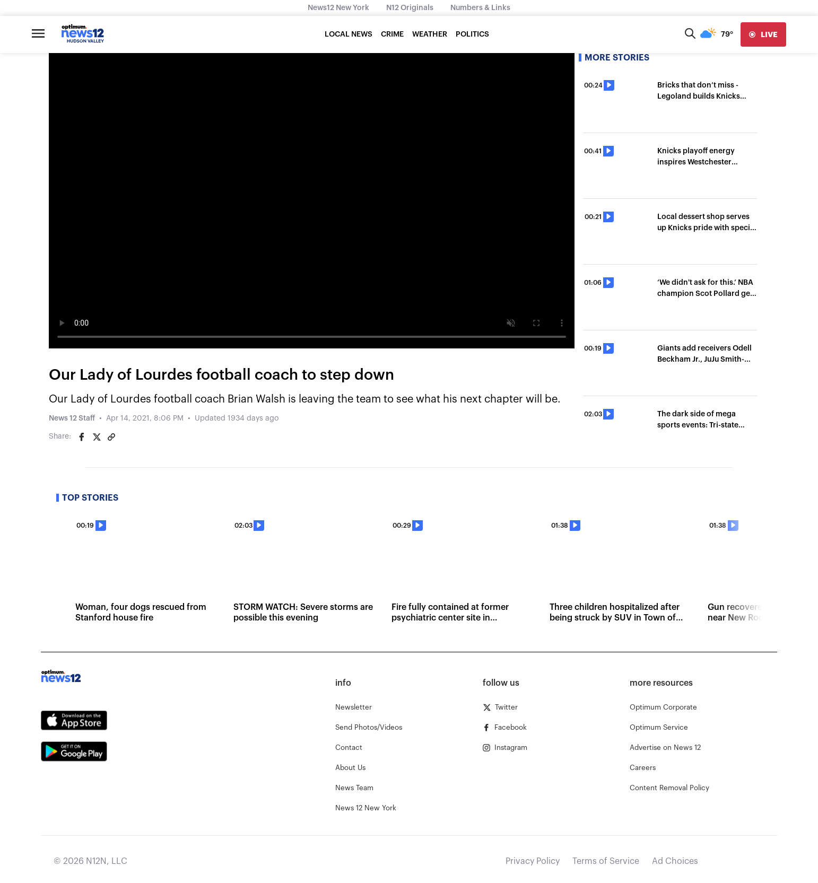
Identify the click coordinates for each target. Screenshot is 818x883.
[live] (763, 34)
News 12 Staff (72, 418)
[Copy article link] (111, 437)
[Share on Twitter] (96, 437)
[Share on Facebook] (81, 437)
